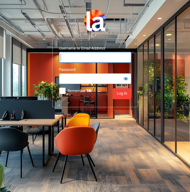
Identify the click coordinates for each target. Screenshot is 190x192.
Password (67, 69)
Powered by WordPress (95, 21)
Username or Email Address (82, 48)
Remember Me (80, 91)
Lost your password (74, 116)
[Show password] (126, 78)
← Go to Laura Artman (76, 125)
